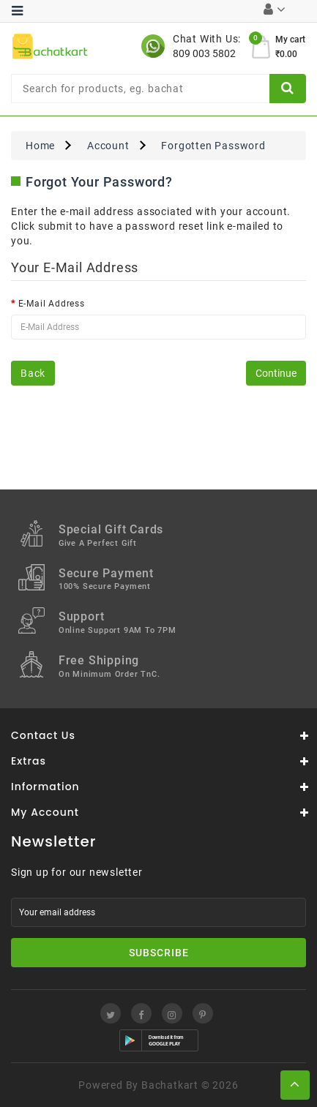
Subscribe (159, 952)
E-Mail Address (51, 304)
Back (32, 373)
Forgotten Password (213, 145)
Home (40, 145)
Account (108, 145)
